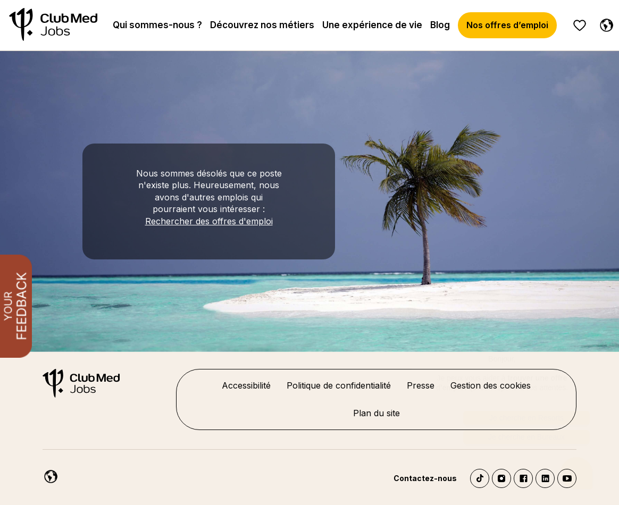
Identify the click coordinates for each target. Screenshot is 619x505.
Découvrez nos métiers (262, 25)
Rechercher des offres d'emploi (209, 221)
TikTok (479, 478)
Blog (440, 25)
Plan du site (376, 413)
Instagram (501, 478)
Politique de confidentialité (339, 385)
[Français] (604, 23)
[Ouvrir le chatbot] (576, 473)
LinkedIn (545, 478)
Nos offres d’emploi (507, 25)
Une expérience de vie (372, 25)
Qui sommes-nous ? (157, 25)
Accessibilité (246, 385)
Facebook (523, 478)
